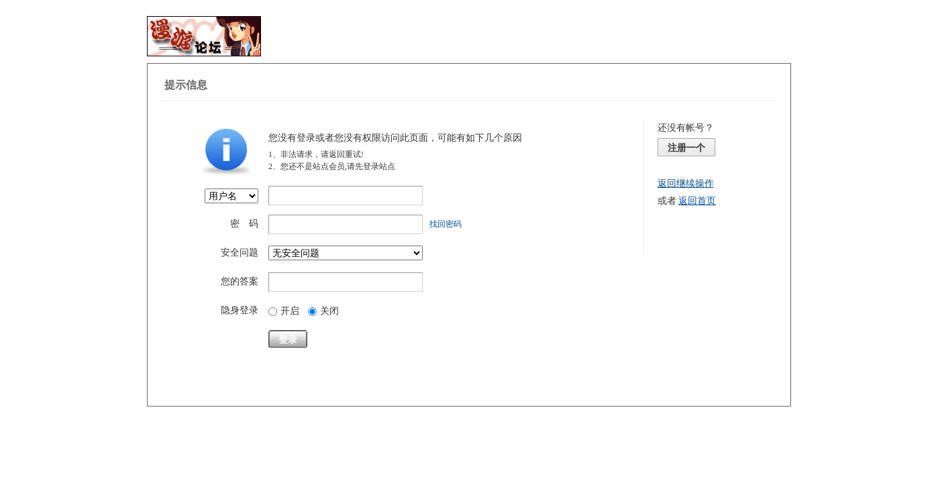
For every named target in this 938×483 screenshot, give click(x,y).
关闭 (323, 311)
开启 (283, 311)
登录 (287, 339)
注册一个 (686, 147)
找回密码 (445, 224)
